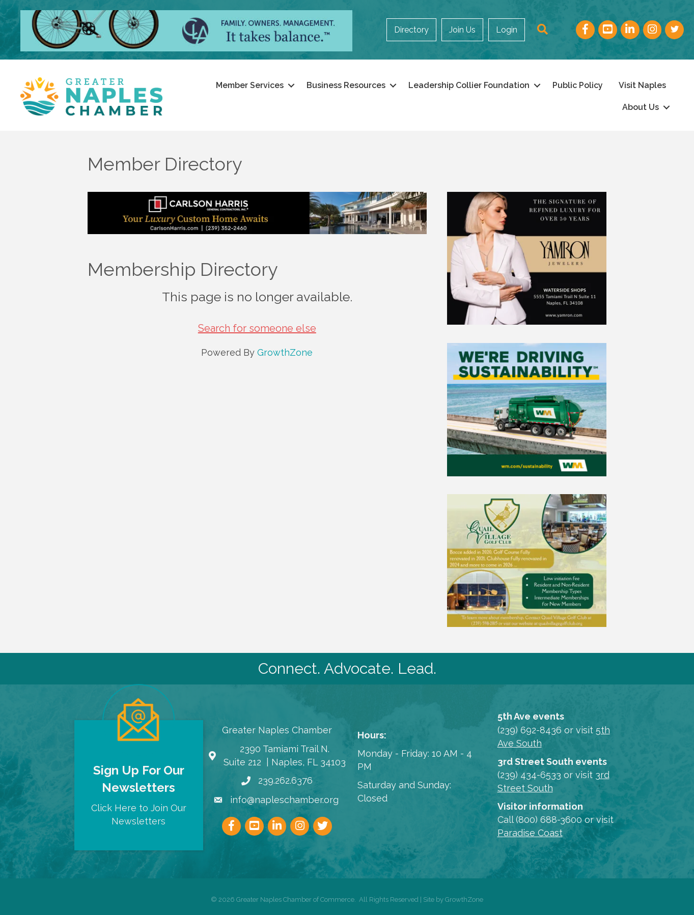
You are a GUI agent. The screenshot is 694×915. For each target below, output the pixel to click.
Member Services (250, 85)
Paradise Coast (530, 832)
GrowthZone (285, 352)
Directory (411, 30)
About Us (640, 107)
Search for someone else (257, 328)
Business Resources (346, 85)
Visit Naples (642, 85)
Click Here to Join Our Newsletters (138, 814)
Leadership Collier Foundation (469, 85)
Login (506, 30)
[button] (542, 29)
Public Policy (577, 85)
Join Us (462, 30)
